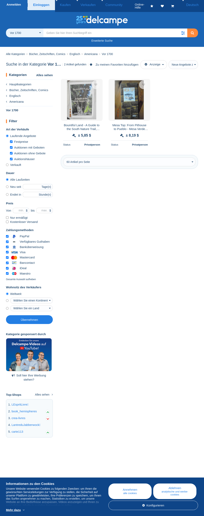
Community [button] (103, 4)
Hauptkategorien (18, 81)
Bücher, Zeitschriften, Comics (27, 87)
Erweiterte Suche (102, 37)
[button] (182, 30)
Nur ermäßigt (17, 214)
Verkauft (13, 161)
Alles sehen (44, 72)
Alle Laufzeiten (18, 176)
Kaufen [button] (64, 4)
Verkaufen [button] (82, 4)
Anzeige (152, 61)
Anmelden (14, 4)
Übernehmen (29, 316)
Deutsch (193, 4)
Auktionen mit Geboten (27, 144)
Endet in (13, 191)
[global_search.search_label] (115, 30)
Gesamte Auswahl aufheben (21, 276)
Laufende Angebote (21, 133)
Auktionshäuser (22, 156)
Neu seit (13, 183)
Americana (15, 98)
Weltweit (13, 290)
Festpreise (19, 138)
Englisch (13, 93)
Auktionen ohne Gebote (28, 150)
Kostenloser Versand (22, 219)
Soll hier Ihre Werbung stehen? (29, 374)
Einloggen (41, 4)
